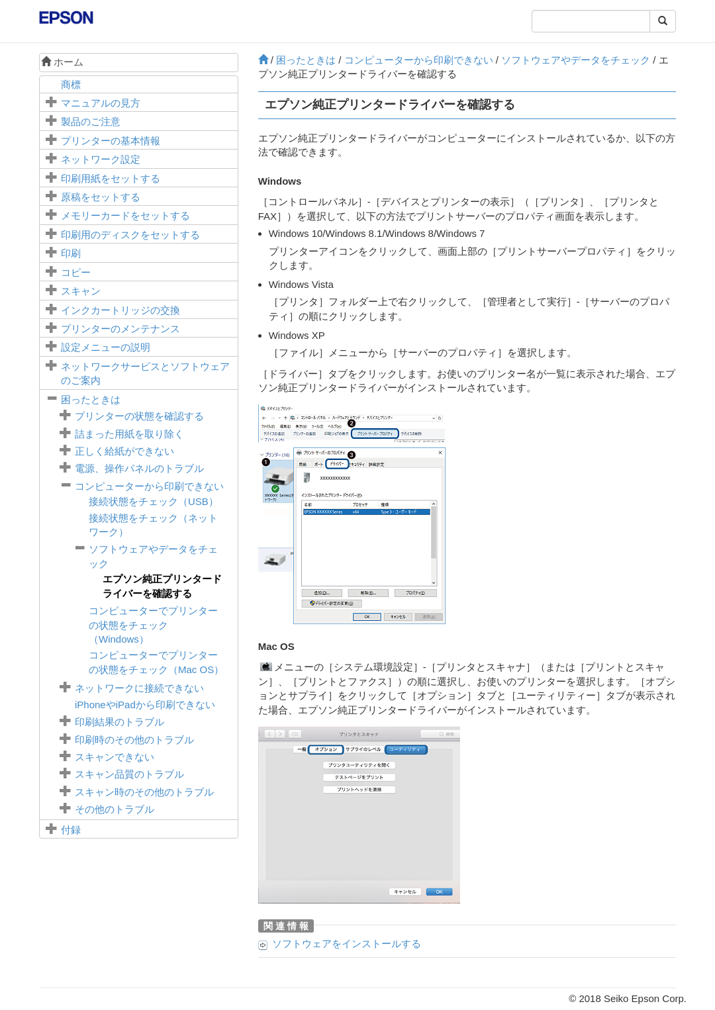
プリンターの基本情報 (110, 140)
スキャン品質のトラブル (129, 774)
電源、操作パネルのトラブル (139, 468)
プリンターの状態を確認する (139, 416)
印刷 (71, 253)
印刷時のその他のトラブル (134, 739)
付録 (71, 829)
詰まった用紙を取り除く (129, 433)
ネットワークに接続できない (139, 688)
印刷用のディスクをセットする (130, 234)
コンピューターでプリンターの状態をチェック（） (153, 625)
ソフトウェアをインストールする (346, 943)
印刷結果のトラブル (119, 721)
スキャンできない (114, 756)
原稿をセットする (100, 197)
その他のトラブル (114, 809)
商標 (71, 84)
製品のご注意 (90, 121)
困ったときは (90, 399)
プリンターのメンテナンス (120, 328)
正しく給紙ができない (124, 451)
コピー (76, 272)
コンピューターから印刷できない (149, 486)
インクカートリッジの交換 (120, 310)
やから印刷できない (145, 704)
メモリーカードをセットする (125, 215)
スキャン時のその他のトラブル (144, 792)
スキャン (81, 291)
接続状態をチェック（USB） (153, 501)
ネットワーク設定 (100, 159)
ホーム (62, 62)
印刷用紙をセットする (110, 178)
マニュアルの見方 (100, 103)
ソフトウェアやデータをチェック (575, 60)
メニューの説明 (105, 347)
